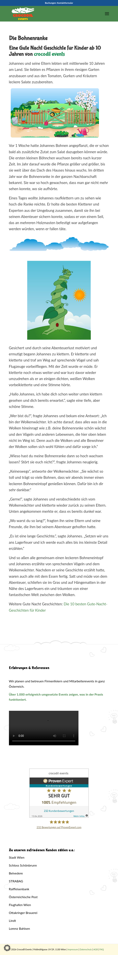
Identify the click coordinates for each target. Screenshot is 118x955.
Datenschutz (86, 949)
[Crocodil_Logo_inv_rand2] (49, 14)
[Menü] (107, 13)
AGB (95, 949)
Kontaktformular (65, 3)
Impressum (73, 949)
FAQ (102, 949)
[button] (7, 948)
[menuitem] (107, 13)
